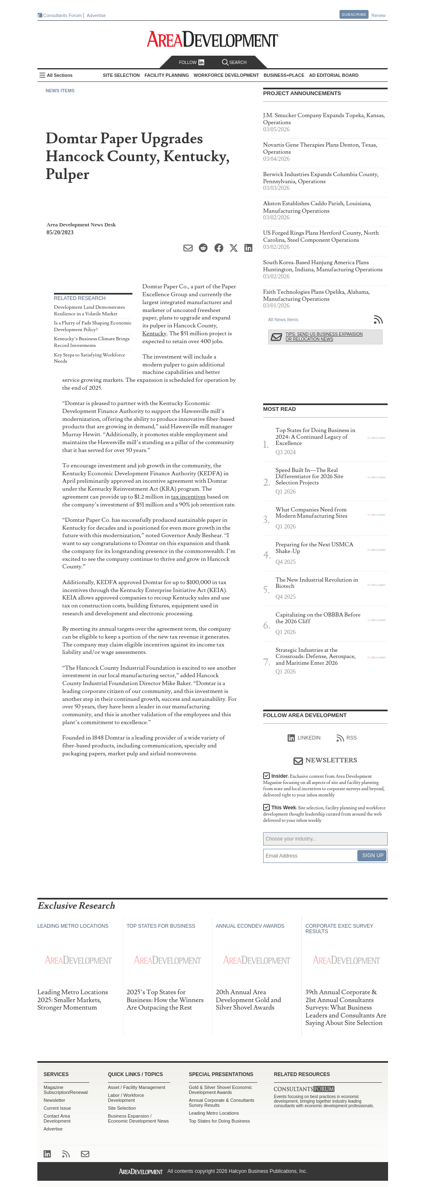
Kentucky (154, 333)
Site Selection (122, 1108)
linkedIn (304, 738)
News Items (60, 90)
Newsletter (54, 1100)
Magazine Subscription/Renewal (66, 1090)
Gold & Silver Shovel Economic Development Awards (220, 1090)
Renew (378, 15)
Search (234, 62)
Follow (191, 62)
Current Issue (57, 1108)
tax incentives (188, 497)
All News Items (283, 319)
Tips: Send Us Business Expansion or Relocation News (324, 337)
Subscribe (354, 14)
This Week (324, 814)
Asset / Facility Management (136, 1087)
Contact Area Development (57, 1118)
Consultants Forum (62, 15)
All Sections (60, 75)
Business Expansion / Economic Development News (138, 1118)
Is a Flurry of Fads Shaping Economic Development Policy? (93, 326)
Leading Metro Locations (214, 1113)
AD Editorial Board (334, 75)
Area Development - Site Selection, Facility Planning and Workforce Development (212, 39)
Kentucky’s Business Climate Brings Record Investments (91, 342)
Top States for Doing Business (219, 1120)
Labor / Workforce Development (126, 1098)
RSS (347, 738)
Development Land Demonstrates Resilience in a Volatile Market (89, 310)
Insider (324, 785)
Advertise (96, 15)
